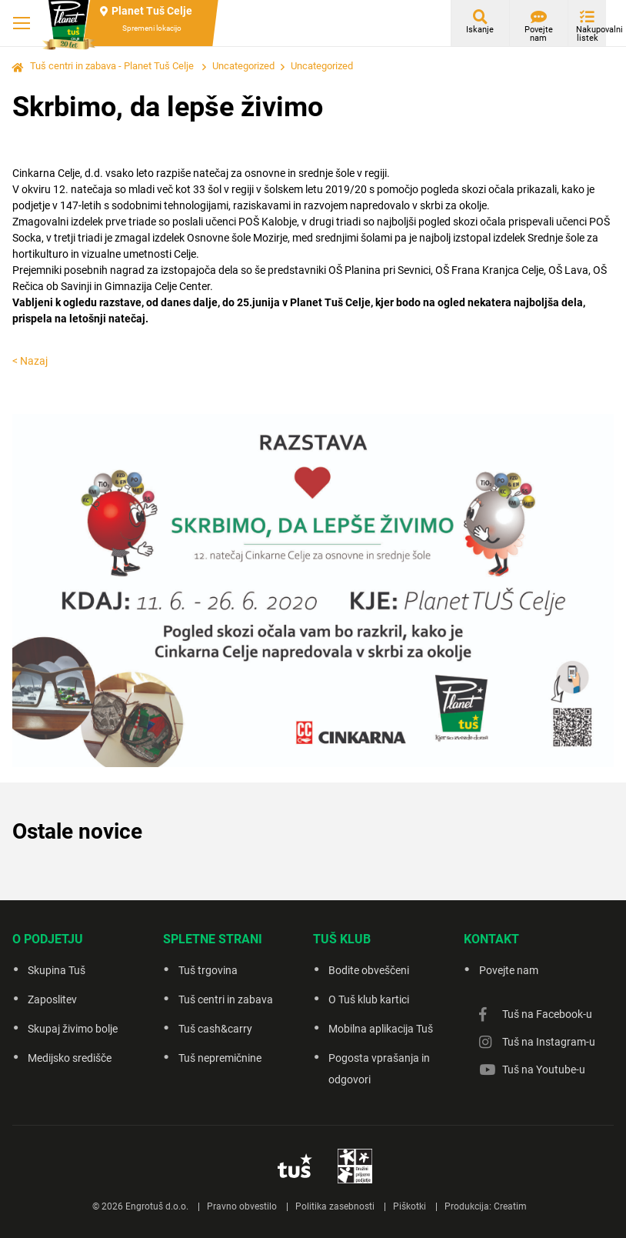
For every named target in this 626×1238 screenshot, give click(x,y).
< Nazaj (30, 361)
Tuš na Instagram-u (548, 1042)
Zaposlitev (52, 999)
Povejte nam (538, 34)
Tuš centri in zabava (225, 999)
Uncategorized (243, 66)
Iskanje (480, 30)
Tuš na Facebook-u (547, 1014)
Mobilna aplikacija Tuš (380, 1029)
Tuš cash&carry (215, 1029)
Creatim (510, 1206)
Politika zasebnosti (335, 1206)
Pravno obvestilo (242, 1206)
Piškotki (409, 1206)
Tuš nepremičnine (219, 1058)
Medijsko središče (70, 1058)
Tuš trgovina (208, 970)
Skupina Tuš (56, 970)
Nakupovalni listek (591, 34)
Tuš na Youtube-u (543, 1069)
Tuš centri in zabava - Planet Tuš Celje (112, 66)
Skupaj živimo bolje (73, 1029)
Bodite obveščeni (368, 970)
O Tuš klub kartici (368, 999)
